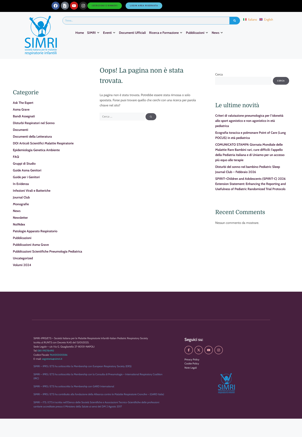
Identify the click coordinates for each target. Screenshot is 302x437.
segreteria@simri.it (52, 430)
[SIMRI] (93, 32)
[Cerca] (151, 116)
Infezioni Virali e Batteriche (31, 191)
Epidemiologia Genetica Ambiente (36, 150)
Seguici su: (193, 410)
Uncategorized (23, 258)
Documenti (20, 130)
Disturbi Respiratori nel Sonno (34, 123)
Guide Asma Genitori (27, 170)
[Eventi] (109, 32)
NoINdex (19, 224)
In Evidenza (21, 184)
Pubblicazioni (22, 238)
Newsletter (20, 218)
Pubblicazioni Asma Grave (31, 245)
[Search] (234, 20)
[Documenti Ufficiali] (132, 32)
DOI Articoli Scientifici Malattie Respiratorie (43, 143)
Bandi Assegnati (24, 116)
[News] (217, 32)
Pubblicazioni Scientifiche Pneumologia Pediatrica (47, 251)
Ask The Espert (23, 103)
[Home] (79, 32)
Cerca (219, 74)
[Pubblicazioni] (197, 32)
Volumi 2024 (22, 265)
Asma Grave (21, 109)
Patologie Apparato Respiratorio (35, 231)
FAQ (16, 157)
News (16, 211)
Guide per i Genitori (26, 177)
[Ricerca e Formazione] (165, 32)
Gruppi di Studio (24, 163)
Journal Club (21, 197)
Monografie (21, 204)
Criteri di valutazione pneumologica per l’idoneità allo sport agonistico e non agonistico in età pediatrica (249, 121)
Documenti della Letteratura (32, 136)
